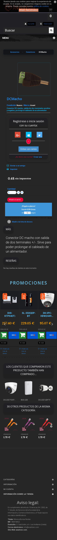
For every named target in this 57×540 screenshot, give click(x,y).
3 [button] (7, 357)
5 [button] (12, 357)
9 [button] (21, 357)
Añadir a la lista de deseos (22, 222)
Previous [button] (5, 324)
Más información (32, 10)
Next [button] (52, 324)
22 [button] (52, 357)
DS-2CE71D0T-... (9, 400)
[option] (9, 324)
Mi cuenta (8, 489)
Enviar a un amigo (17, 166)
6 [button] (14, 357)
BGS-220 (24, 400)
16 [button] (38, 357)
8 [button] (19, 357)
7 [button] (17, 357)
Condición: (11, 105)
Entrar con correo (28, 149)
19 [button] (45, 357)
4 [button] (9, 357)
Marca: (27, 105)
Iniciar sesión (48, 24)
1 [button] (2, 357)
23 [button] (54, 357)
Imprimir (13, 169)
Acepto (22, 10)
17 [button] (40, 357)
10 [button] (24, 357)
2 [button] (5, 357)
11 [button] (26, 357)
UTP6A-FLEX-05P (24, 434)
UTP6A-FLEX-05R (41, 434)
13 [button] (31, 357)
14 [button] (33, 357)
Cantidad (11, 189)
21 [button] (50, 357)
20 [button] (47, 357)
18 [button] (42, 357)
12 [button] (28, 357)
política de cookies (41, 6)
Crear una (38, 157)
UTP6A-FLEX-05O (7, 434)
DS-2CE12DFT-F (44, 400)
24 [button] (27, 360)
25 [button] (29, 360)
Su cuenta (31, 24)
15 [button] (35, 357)
